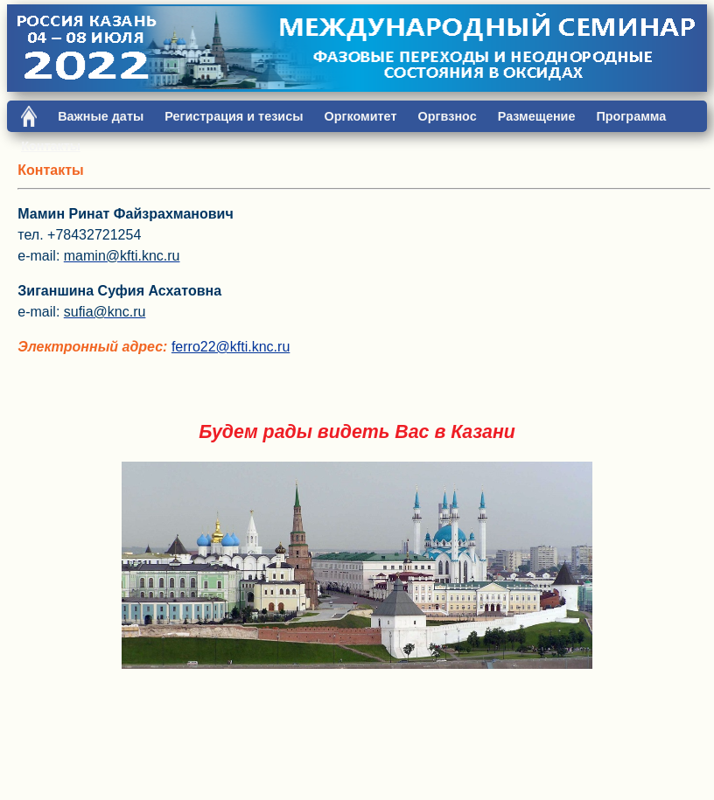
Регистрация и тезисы (233, 116)
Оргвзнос (446, 116)
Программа (631, 116)
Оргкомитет (360, 116)
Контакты (50, 146)
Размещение (537, 116)
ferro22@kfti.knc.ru (231, 346)
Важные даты (101, 116)
